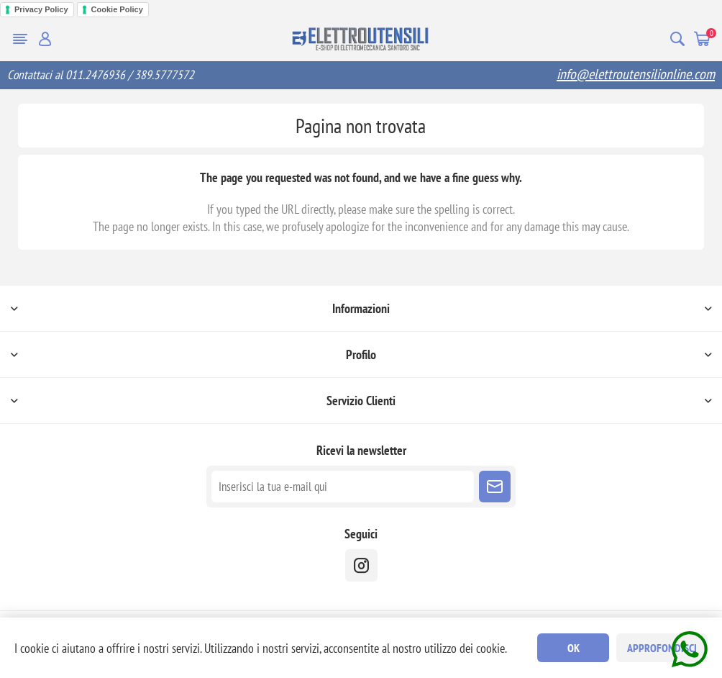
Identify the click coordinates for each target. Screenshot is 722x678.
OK (573, 648)
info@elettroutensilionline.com (636, 74)
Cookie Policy (117, 9)
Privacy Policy (41, 9)
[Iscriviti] (342, 486)
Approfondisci (662, 648)
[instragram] (361, 565)
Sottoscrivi (495, 486)
